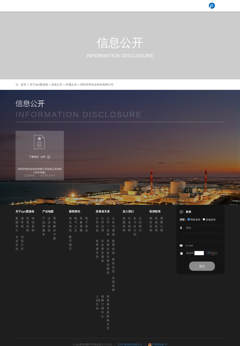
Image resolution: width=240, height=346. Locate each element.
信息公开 (56, 84)
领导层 (22, 222)
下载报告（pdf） (39, 156)
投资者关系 (103, 211)
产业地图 (47, 211)
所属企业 (71, 84)
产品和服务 (43, 226)
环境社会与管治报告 (108, 256)
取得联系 (155, 211)
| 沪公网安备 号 (154, 344)
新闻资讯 (74, 211)
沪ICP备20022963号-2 (130, 344)
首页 (23, 84)
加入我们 (128, 211)
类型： (183, 219)
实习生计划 (134, 226)
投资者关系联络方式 (108, 312)
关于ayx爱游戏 (39, 84)
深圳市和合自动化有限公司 (97, 84)
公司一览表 (108, 226)
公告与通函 (113, 226)
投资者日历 (97, 248)
